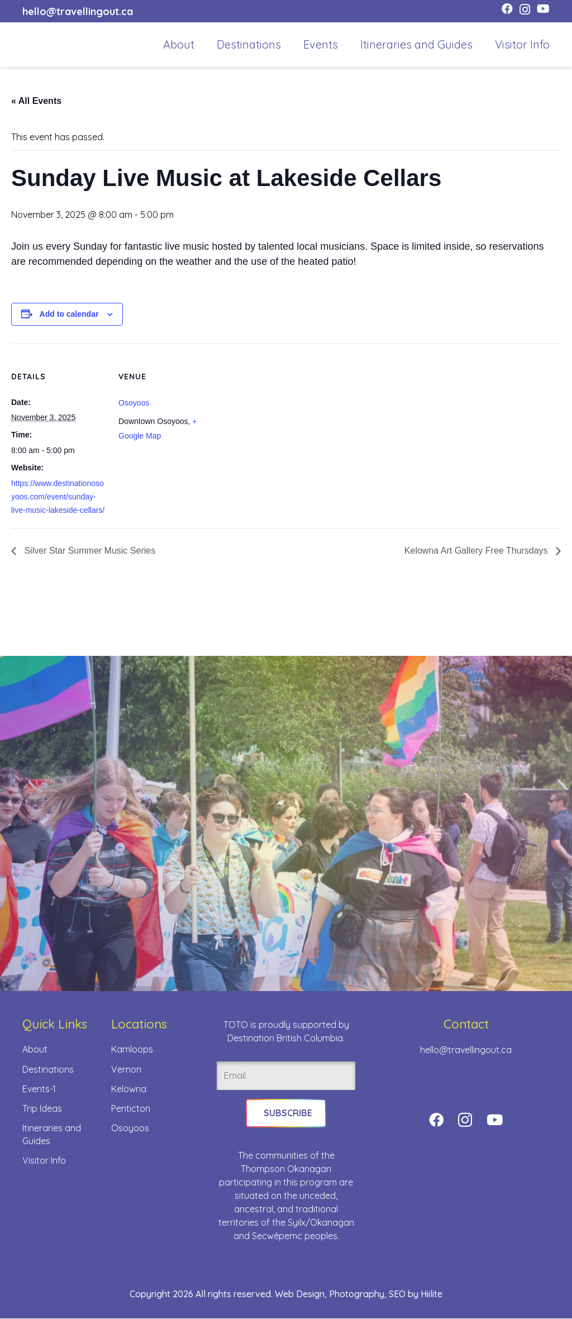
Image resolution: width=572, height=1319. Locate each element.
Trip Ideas (42, 1108)
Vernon (126, 1069)
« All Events (36, 101)
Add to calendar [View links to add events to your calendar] (69, 313)
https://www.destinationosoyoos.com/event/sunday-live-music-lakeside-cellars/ (57, 497)
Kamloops (132, 1049)
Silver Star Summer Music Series (88, 550)
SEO (397, 1294)
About (34, 1049)
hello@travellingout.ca (466, 1049)
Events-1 (39, 1088)
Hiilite (431, 1294)
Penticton (130, 1108)
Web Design (300, 1294)
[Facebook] (507, 9)
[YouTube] (543, 9)
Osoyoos (133, 402)
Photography (356, 1294)
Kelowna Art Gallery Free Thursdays (477, 550)
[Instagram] (524, 9)
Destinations (48, 1069)
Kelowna (128, 1088)
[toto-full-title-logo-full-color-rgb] (40, 45)
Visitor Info (44, 1160)
